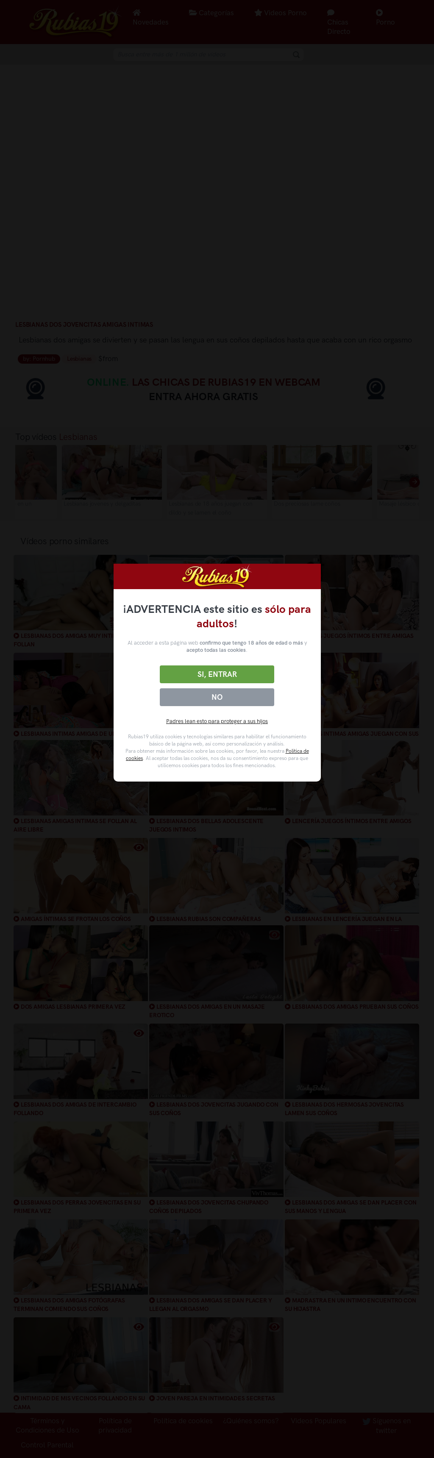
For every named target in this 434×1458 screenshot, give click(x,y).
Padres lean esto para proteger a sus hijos (217, 721)
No (217, 697)
